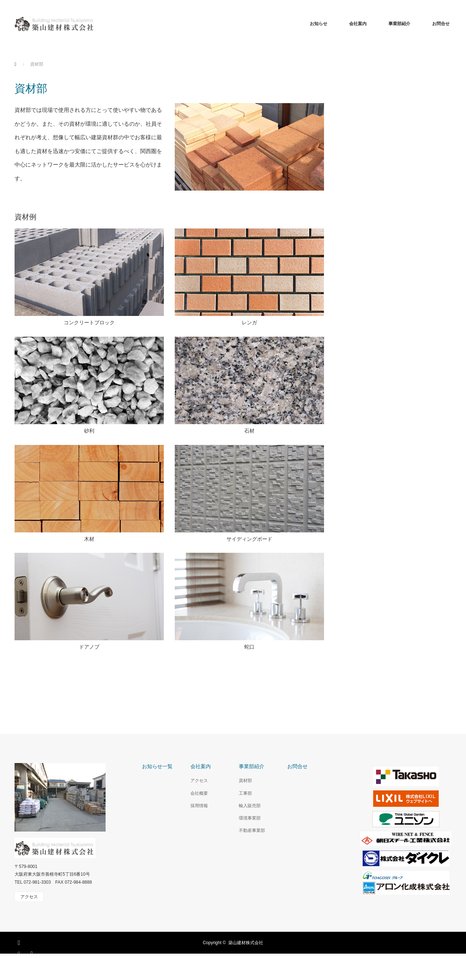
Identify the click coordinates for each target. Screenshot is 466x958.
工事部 (245, 793)
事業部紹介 (399, 23)
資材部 (245, 780)
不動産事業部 (252, 830)
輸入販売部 (250, 805)
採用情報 (199, 805)
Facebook (20, 941)
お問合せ (441, 23)
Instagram (20, 952)
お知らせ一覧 (157, 766)
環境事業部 (250, 818)
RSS (32, 952)
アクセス (199, 780)
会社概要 (199, 793)
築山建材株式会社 (245, 942)
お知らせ (318, 23)
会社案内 (358, 23)
